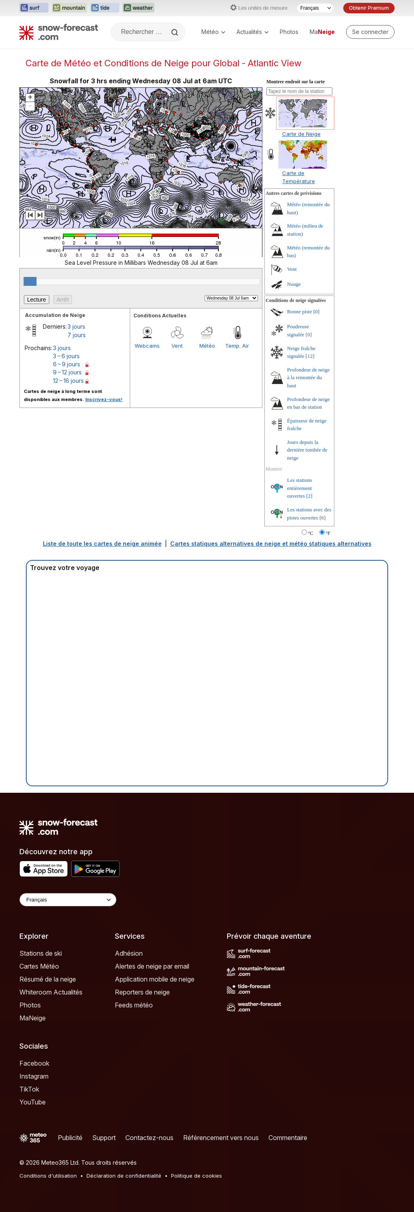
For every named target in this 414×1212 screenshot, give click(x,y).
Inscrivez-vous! (104, 399)
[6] (322, 518)
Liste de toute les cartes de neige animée (102, 543)
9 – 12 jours (67, 372)
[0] (316, 311)
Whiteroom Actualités (50, 992)
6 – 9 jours (66, 364)
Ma (322, 31)
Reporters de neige (142, 992)
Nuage (294, 284)
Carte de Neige (301, 134)
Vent (177, 345)
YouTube (32, 1102)
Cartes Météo (39, 966)
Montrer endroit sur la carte (295, 81)
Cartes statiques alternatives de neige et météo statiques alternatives (271, 543)
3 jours (76, 326)
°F (328, 533)
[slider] (29, 281)
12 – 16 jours (68, 380)
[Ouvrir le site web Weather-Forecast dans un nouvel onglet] (138, 8)
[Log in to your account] (370, 32)
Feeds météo (134, 1005)
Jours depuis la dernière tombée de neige (307, 450)
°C (310, 533)
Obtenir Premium (369, 8)
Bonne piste (299, 311)
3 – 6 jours (66, 356)
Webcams (147, 345)
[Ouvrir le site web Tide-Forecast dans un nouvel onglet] (104, 8)
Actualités (252, 31)
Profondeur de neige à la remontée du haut (308, 378)
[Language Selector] (67, 899)
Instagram (34, 1076)
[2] (309, 496)
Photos (289, 31)
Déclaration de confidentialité (124, 1175)
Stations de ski (40, 953)
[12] (310, 356)
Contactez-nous (149, 1138)
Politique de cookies (196, 1175)
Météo (213, 31)
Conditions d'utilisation (48, 1175)
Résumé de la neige (47, 979)
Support (104, 1138)
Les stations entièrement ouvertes (299, 488)
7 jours (77, 335)
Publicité (70, 1138)
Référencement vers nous (221, 1138)
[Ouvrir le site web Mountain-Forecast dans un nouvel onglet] (69, 8)
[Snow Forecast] (58, 32)
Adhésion (129, 953)
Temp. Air (237, 345)
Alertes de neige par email (152, 966)
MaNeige (32, 1018)
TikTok (29, 1089)
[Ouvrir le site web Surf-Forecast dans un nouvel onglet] (34, 8)
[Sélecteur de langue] (315, 8)
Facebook (34, 1063)
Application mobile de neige (154, 979)
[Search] (175, 32)
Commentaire (287, 1138)
